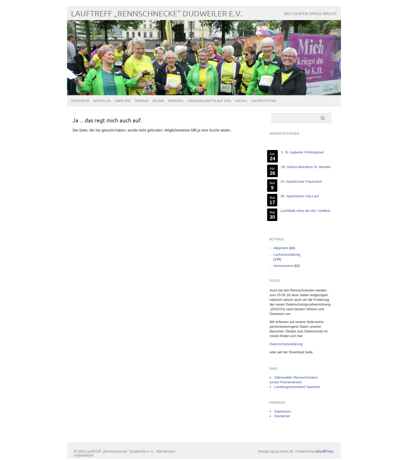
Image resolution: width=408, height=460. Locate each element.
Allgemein (280, 248)
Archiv (241, 101)
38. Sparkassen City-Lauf (299, 196)
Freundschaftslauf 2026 (209, 101)
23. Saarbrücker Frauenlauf (300, 181)
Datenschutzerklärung (286, 344)
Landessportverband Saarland (297, 387)
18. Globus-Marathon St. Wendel (305, 167)
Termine (142, 101)
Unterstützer (263, 101)
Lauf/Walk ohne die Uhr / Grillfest (305, 211)
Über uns (123, 101)
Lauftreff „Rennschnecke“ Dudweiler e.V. (157, 14)
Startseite (80, 101)
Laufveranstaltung (286, 254)
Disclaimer (282, 416)
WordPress (324, 451)
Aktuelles (102, 101)
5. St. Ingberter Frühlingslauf (302, 152)
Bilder (158, 101)
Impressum (282, 411)
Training (176, 101)
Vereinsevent (283, 266)
